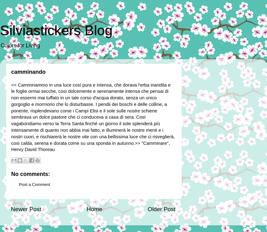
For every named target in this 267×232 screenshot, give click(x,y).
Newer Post (26, 209)
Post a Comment (34, 184)
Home (94, 209)
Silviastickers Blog (56, 30)
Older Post (161, 209)
